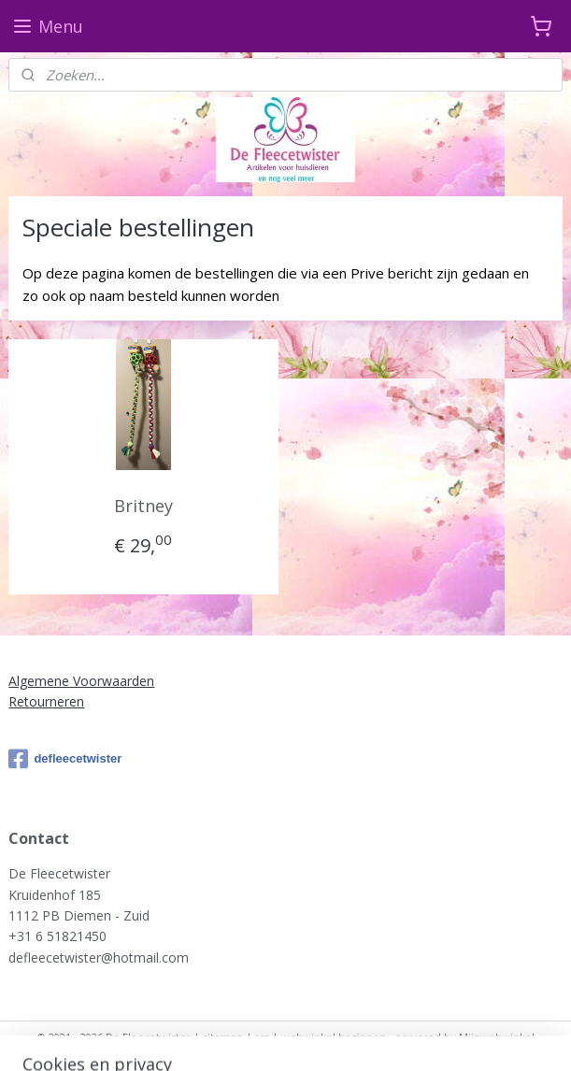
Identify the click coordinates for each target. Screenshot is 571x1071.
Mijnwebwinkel (497, 1037)
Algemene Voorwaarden (81, 681)
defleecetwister (64, 759)
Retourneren (46, 701)
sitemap (223, 1037)
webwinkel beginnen (333, 1037)
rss (262, 1037)
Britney (143, 505)
